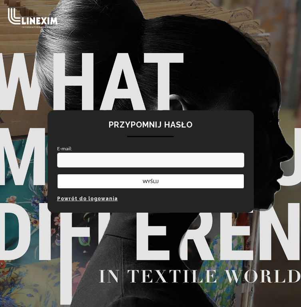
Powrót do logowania (87, 198)
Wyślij (151, 181)
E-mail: (64, 149)
